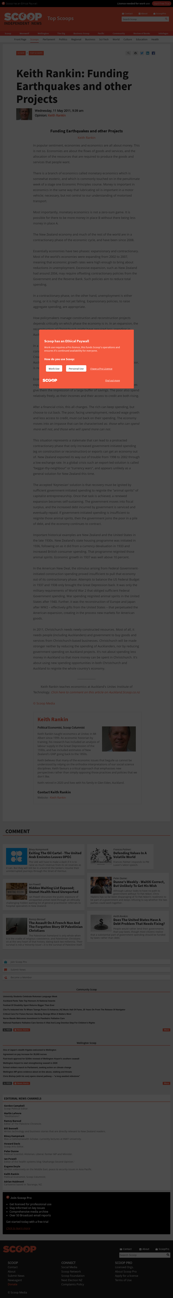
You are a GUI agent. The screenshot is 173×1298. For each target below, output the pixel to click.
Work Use (54, 368)
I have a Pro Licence (101, 368)
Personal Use (76, 368)
